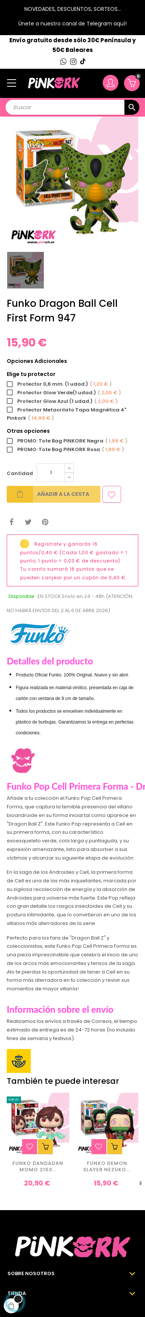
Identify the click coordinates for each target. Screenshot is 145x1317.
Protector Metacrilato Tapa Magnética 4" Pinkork (66, 414)
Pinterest (45, 522)
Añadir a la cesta (48, 494)
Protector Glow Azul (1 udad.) (62, 401)
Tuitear (28, 522)
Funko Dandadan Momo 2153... (37, 1166)
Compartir (11, 522)
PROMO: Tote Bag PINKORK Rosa (65, 449)
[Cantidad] (51, 472)
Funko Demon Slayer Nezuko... (107, 1166)
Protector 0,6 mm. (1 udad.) (59, 384)
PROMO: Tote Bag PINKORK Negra (67, 441)
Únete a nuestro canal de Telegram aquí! (72, 23)
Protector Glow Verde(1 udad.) (64, 393)
